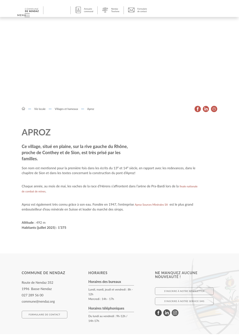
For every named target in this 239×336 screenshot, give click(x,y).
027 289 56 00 (33, 297)
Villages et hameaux (66, 110)
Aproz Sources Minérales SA (155, 206)
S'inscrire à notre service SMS (184, 303)
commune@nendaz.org (38, 303)
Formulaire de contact (44, 316)
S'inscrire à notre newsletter (184, 293)
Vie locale (40, 110)
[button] (57, 10)
